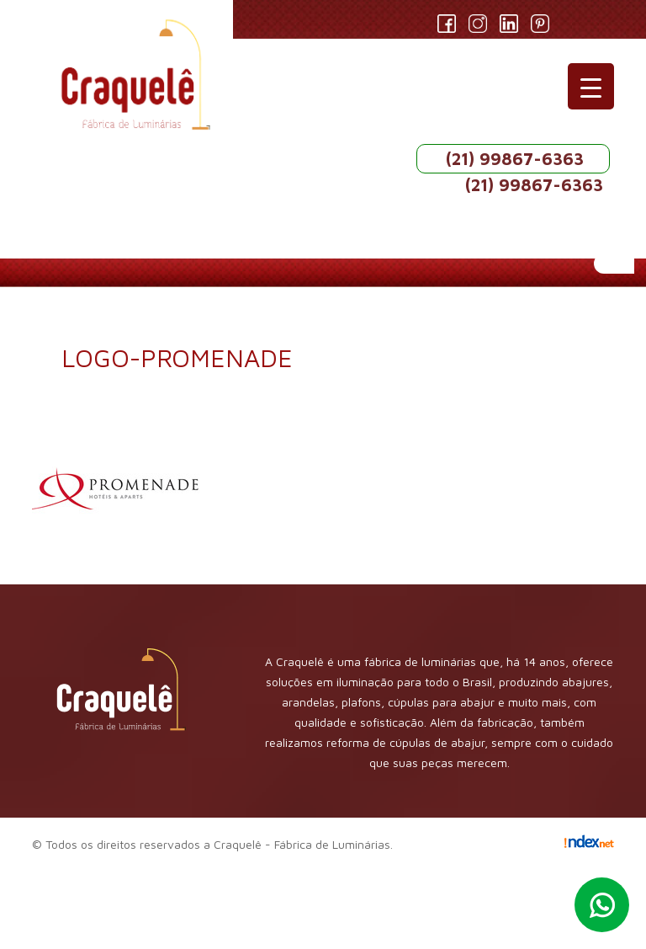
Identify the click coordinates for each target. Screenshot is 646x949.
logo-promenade (177, 357)
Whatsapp (602, 904)
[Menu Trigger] (591, 86)
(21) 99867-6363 (515, 158)
